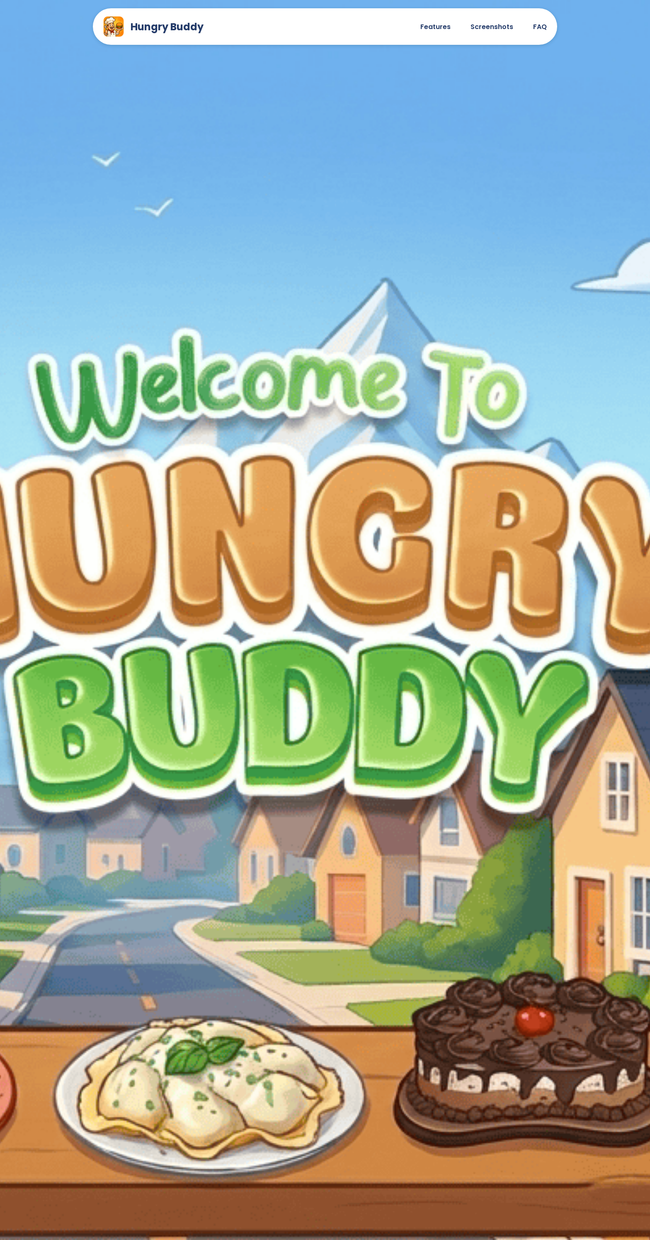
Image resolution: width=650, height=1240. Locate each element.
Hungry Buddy (153, 26)
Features (435, 27)
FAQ (540, 27)
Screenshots (492, 27)
